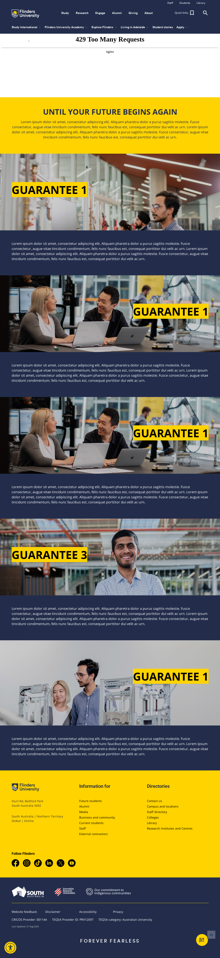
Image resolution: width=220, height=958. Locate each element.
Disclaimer (52, 912)
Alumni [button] (117, 13)
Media (83, 812)
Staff (82, 828)
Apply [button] (182, 27)
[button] (185, 13)
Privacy (118, 912)
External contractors (93, 834)
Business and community (97, 817)
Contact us (154, 801)
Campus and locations (162, 806)
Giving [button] (133, 13)
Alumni (84, 806)
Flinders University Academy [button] (66, 27)
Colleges (153, 817)
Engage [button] (100, 13)
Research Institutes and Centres (169, 828)
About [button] (148, 13)
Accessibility (88, 912)
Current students (91, 823)
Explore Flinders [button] (104, 27)
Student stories (162, 27)
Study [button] (65, 13)
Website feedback (24, 912)
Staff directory (157, 812)
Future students (90, 801)
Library (152, 823)
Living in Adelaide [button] (135, 27)
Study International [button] (26, 27)
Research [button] (82, 13)
